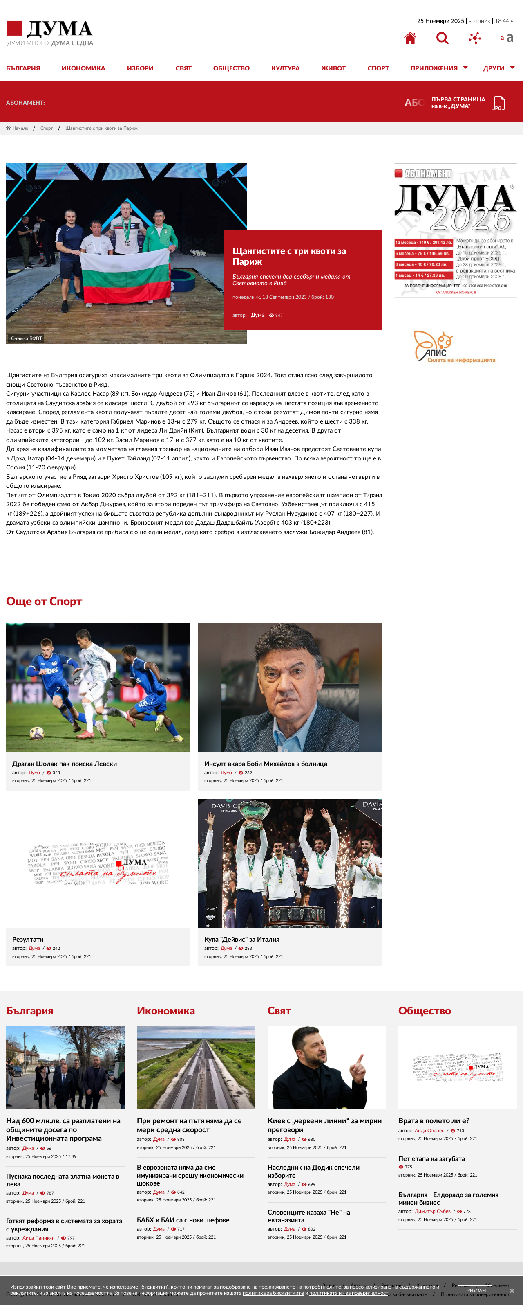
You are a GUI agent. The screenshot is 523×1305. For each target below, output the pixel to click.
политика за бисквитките (273, 1293)
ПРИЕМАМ (475, 1291)
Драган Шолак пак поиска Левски (64, 764)
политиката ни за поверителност (348, 1293)
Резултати (27, 939)
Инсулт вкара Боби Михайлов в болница (265, 764)
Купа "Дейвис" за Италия (241, 939)
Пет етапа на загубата (431, 1159)
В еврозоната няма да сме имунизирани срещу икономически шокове (190, 1175)
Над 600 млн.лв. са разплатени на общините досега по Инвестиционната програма (63, 1130)
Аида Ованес (429, 1130)
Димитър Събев (433, 1211)
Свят (279, 1011)
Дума (258, 315)
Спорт (46, 128)
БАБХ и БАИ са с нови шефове (183, 1220)
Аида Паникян (38, 1237)
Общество (424, 1011)
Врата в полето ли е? (433, 1121)
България (30, 1011)
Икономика (166, 1011)
